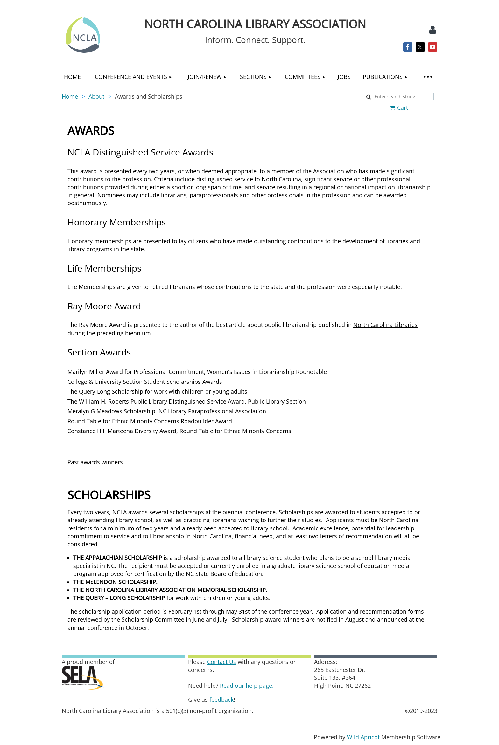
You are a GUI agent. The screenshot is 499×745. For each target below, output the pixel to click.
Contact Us (221, 662)
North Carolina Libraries (385, 324)
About (96, 96)
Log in (432, 30)
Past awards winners (95, 462)
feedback (221, 699)
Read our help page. (247, 685)
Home (70, 96)
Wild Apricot (363, 737)
